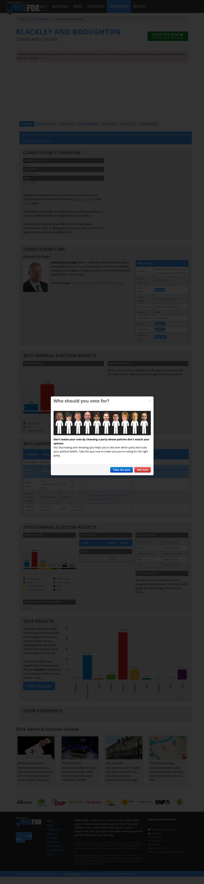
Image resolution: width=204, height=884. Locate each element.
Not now (142, 469)
